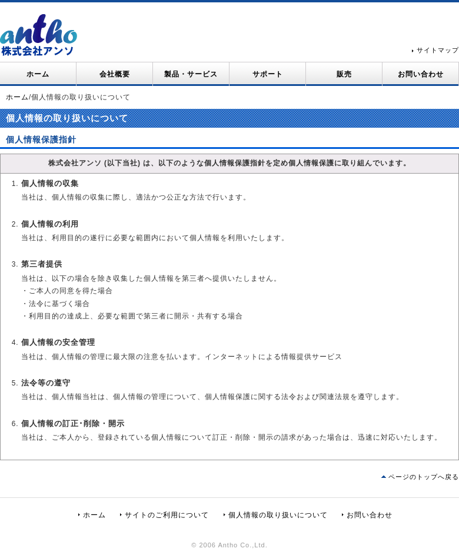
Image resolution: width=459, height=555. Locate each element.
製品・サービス (191, 74)
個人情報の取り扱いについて (278, 515)
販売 (344, 74)
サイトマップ (438, 50)
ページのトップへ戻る (423, 476)
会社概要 (114, 74)
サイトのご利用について (167, 515)
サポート (267, 74)
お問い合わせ (421, 74)
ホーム (37, 74)
